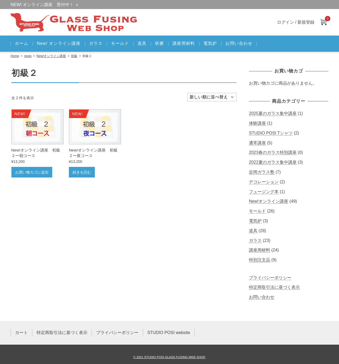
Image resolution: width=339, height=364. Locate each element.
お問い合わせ (238, 43)
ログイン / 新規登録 (295, 22)
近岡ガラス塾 (261, 172)
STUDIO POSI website (168, 332)
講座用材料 (183, 43)
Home (15, 56)
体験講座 (257, 123)
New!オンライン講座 (51, 56)
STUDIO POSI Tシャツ (271, 133)
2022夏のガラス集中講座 (273, 162)
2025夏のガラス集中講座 (273, 113)
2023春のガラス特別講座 (273, 152)
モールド (120, 43)
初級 (74, 56)
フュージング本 (264, 191)
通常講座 (257, 143)
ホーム (21, 43)
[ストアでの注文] (212, 97)
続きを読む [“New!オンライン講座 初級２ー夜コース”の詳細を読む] (82, 172)
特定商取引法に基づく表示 (274, 287)
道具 (141, 43)
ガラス (95, 43)
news (28, 56)
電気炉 (210, 43)
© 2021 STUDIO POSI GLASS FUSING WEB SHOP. (169, 357)
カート (21, 332)
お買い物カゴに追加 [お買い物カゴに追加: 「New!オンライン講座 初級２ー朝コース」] (31, 172)
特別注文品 (259, 260)
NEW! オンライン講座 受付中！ (42, 4)
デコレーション (264, 182)
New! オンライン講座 (59, 43)
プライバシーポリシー (270, 277)
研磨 (159, 43)
